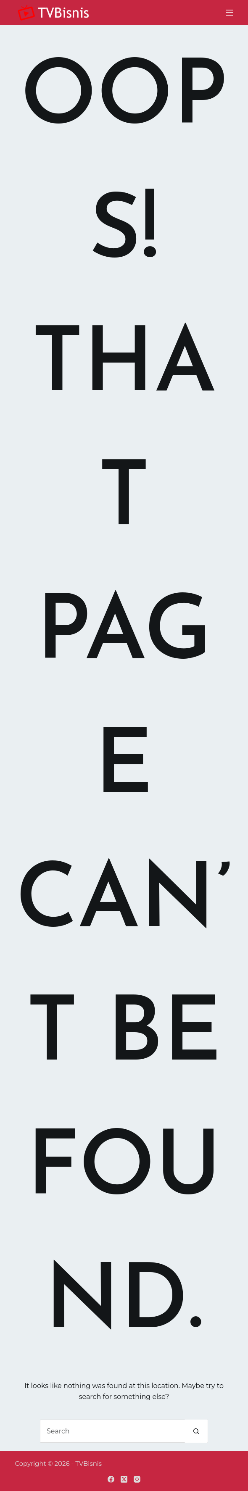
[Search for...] (112, 1431)
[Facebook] (111, 1479)
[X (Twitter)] (124, 1479)
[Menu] (229, 12)
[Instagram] (137, 1479)
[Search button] (196, 1431)
